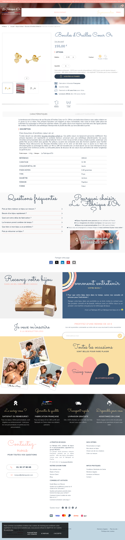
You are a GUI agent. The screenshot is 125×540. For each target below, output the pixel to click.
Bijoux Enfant (19, 26)
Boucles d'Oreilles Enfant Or (33, 26)
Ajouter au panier (71, 76)
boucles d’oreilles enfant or (52, 136)
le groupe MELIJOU (67, 462)
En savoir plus (8, 530)
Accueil (12, 26)
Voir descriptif (59, 41)
